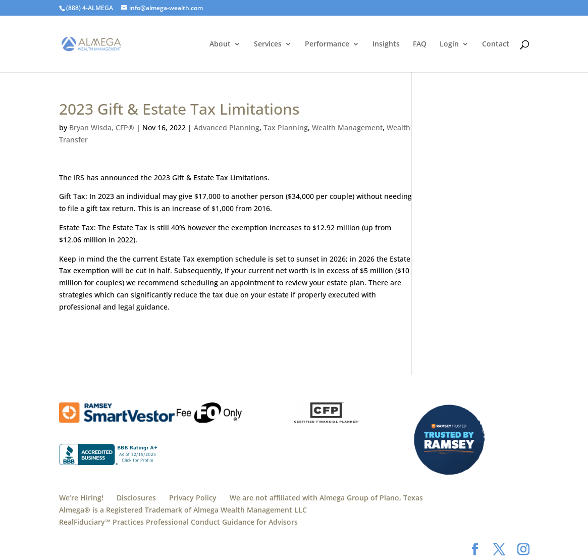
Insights (386, 44)
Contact (495, 44)
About (220, 44)
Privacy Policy (193, 497)
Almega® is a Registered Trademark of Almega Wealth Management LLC (183, 510)
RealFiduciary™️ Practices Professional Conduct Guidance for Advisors (178, 522)
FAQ (419, 44)
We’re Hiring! (81, 497)
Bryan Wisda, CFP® (101, 127)
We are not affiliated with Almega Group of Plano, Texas (326, 497)
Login (449, 44)
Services (268, 44)
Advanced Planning (226, 127)
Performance (327, 44)
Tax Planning (285, 127)
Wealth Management (347, 127)
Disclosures (136, 497)
